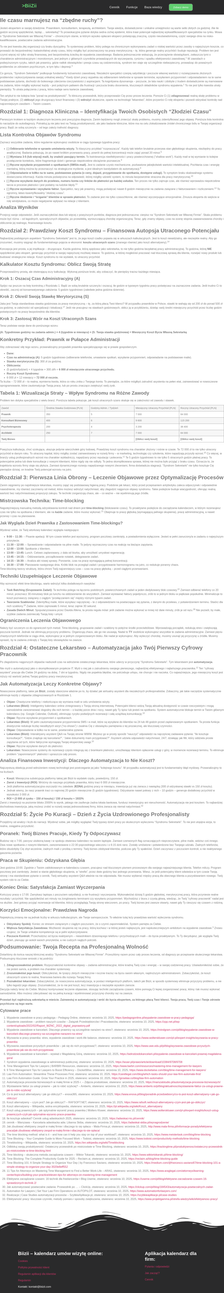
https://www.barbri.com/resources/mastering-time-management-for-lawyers (157, 1066)
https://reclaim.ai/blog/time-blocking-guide (153, 1158)
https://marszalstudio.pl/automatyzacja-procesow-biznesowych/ (183, 1082)
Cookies (23, 1261)
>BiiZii (29, 5)
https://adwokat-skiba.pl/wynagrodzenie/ (145, 1122)
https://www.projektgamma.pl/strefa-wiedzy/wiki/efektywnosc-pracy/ (178, 1199)
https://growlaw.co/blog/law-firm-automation (137, 1078)
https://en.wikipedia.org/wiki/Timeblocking (99, 1142)
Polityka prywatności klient (33, 1267)
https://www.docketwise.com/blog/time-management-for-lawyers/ (168, 1070)
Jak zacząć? (152, 1273)
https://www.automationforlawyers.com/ (153, 1191)
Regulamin (24, 1280)
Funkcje (132, 7)
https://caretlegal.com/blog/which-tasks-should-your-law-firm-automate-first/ (156, 1074)
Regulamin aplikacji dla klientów (37, 1274)
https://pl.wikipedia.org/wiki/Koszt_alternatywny (135, 1106)
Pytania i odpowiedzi (157, 1266)
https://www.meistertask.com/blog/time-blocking (182, 1134)
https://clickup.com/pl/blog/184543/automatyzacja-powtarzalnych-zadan (170, 1187)
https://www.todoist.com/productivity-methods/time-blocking (164, 1138)
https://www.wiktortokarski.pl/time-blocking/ (157, 1154)
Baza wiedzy (153, 7)
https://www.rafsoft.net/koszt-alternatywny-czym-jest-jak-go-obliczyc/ (164, 1102)
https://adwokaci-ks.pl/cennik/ (126, 1118)
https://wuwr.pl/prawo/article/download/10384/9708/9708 (148, 1062)
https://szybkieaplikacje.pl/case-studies (154, 1195)
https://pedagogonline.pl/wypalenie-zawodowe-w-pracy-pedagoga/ (154, 1017)
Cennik (114, 7)
